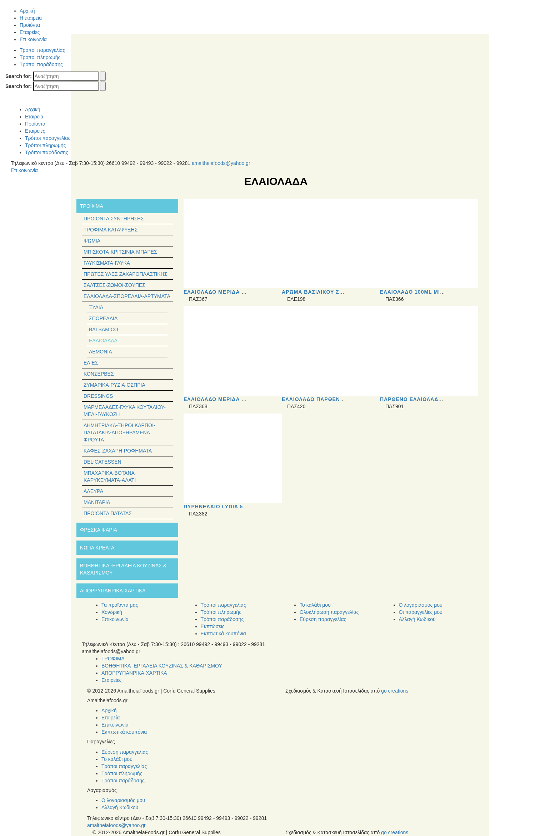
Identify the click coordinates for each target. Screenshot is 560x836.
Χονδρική (111, 612)
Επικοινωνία (33, 39)
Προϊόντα (30, 25)
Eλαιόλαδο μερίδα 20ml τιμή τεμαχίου (243, 292)
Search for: (18, 76)
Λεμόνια (100, 352)
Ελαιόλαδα (103, 340)
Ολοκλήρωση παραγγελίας (329, 612)
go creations (394, 691)
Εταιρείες (30, 32)
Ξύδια (96, 307)
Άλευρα (93, 491)
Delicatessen (102, 462)
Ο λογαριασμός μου (420, 605)
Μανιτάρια (97, 502)
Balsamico (103, 329)
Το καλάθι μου (315, 605)
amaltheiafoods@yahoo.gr (221, 163)
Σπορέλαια (103, 318)
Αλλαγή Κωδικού (417, 619)
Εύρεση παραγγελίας (323, 619)
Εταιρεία (34, 116)
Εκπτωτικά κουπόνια (223, 633)
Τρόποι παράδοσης (41, 64)
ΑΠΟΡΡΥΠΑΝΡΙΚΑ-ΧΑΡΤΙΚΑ (134, 673)
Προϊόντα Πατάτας (108, 513)
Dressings (98, 396)
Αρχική (27, 11)
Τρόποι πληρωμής (40, 57)
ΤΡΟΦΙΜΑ (113, 658)
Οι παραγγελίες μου (420, 612)
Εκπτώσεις (213, 626)
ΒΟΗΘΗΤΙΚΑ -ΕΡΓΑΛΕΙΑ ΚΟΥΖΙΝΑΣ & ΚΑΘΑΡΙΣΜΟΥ (161, 666)
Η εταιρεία (31, 18)
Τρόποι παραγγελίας (42, 50)
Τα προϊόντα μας (119, 605)
